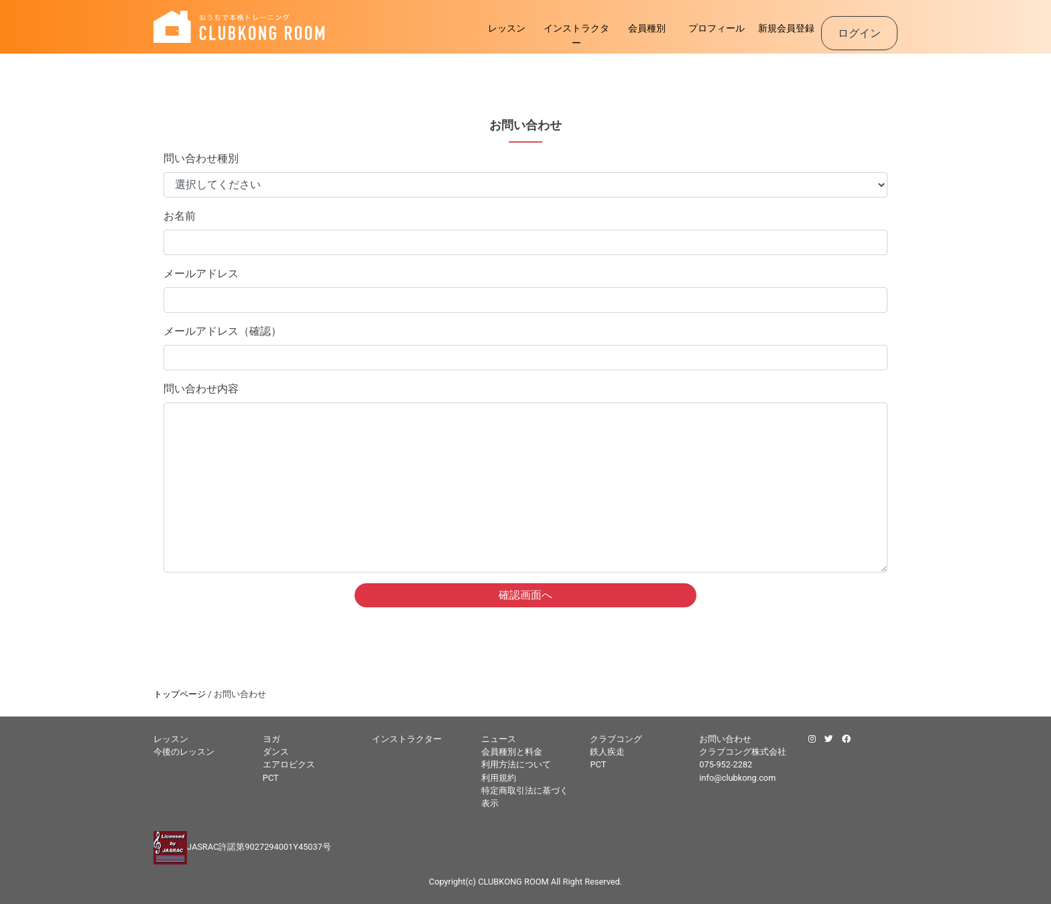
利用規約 (498, 778)
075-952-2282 (725, 764)
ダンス (276, 752)
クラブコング (616, 739)
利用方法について (516, 764)
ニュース (498, 739)
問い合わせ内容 (201, 388)
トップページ (179, 694)
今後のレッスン (183, 752)
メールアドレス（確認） (223, 331)
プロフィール (716, 28)
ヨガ (271, 739)
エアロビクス (289, 764)
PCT (271, 778)
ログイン (859, 33)
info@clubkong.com (737, 778)
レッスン (507, 28)
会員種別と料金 (511, 752)
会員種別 (647, 28)
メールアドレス (201, 273)
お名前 (180, 216)
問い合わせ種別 (201, 158)
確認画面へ (525, 595)
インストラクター (576, 36)
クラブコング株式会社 (742, 752)
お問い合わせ (725, 739)
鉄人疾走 (607, 752)
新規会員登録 (786, 28)
